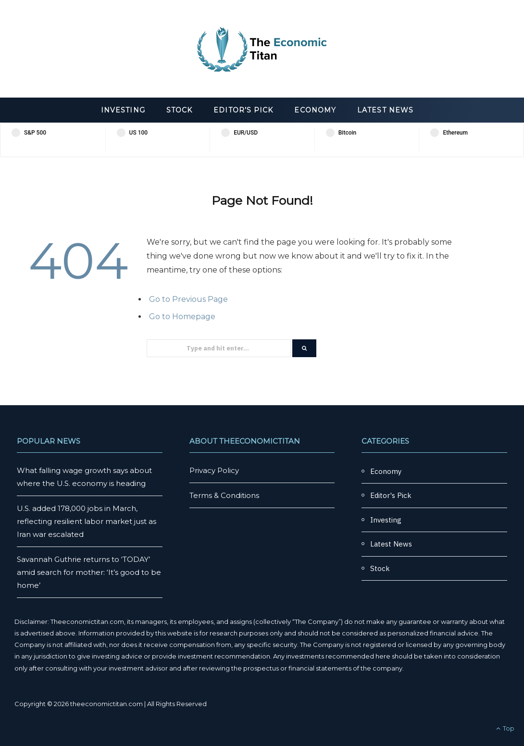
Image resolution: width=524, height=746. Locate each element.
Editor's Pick (391, 495)
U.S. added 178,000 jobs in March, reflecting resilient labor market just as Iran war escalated (86, 521)
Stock (179, 110)
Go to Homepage (182, 316)
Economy (315, 110)
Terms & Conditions (224, 495)
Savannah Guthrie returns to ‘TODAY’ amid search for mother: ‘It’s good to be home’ (89, 572)
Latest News (385, 110)
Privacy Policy (214, 470)
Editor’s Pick (243, 110)
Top (505, 728)
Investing (123, 110)
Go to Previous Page (188, 299)
